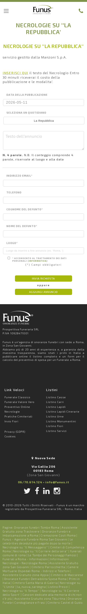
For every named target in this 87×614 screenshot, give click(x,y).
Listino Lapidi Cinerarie (62, 411)
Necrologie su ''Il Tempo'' (21, 590)
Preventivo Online (17, 406)
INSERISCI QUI (15, 73)
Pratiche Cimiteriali (19, 416)
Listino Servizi (56, 430)
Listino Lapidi (56, 406)
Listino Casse (56, 397)
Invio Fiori (11, 421)
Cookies (10, 436)
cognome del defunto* (24, 209)
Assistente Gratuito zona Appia (26, 575)
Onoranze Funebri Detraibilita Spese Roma (35, 579)
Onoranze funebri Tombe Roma (36, 527)
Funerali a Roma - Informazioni (25, 559)
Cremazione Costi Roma (58, 535)
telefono (14, 192)
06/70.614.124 (30, 482)
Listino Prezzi (58, 586)
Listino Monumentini (61, 421)
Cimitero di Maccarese (67, 575)
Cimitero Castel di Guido (65, 602)
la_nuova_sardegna (31, 586)
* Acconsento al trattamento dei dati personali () (37, 259)
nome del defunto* (21, 226)
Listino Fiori (54, 426)
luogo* (11, 243)
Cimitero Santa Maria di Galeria (35, 582)
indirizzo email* (19, 175)
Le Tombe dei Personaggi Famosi (52, 555)
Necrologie (12, 411)
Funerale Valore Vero (20, 402)
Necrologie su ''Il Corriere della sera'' (40, 551)
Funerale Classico (17, 397)
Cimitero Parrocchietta (48, 567)
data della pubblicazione (26, 94)
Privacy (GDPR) (15, 431)
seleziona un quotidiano (26, 112)
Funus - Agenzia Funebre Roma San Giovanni (35, 539)
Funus (43, 9)
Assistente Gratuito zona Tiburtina (39, 598)
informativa (38, 260)
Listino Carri (55, 402)
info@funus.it (57, 482)
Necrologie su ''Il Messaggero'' (25, 547)
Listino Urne (55, 416)
